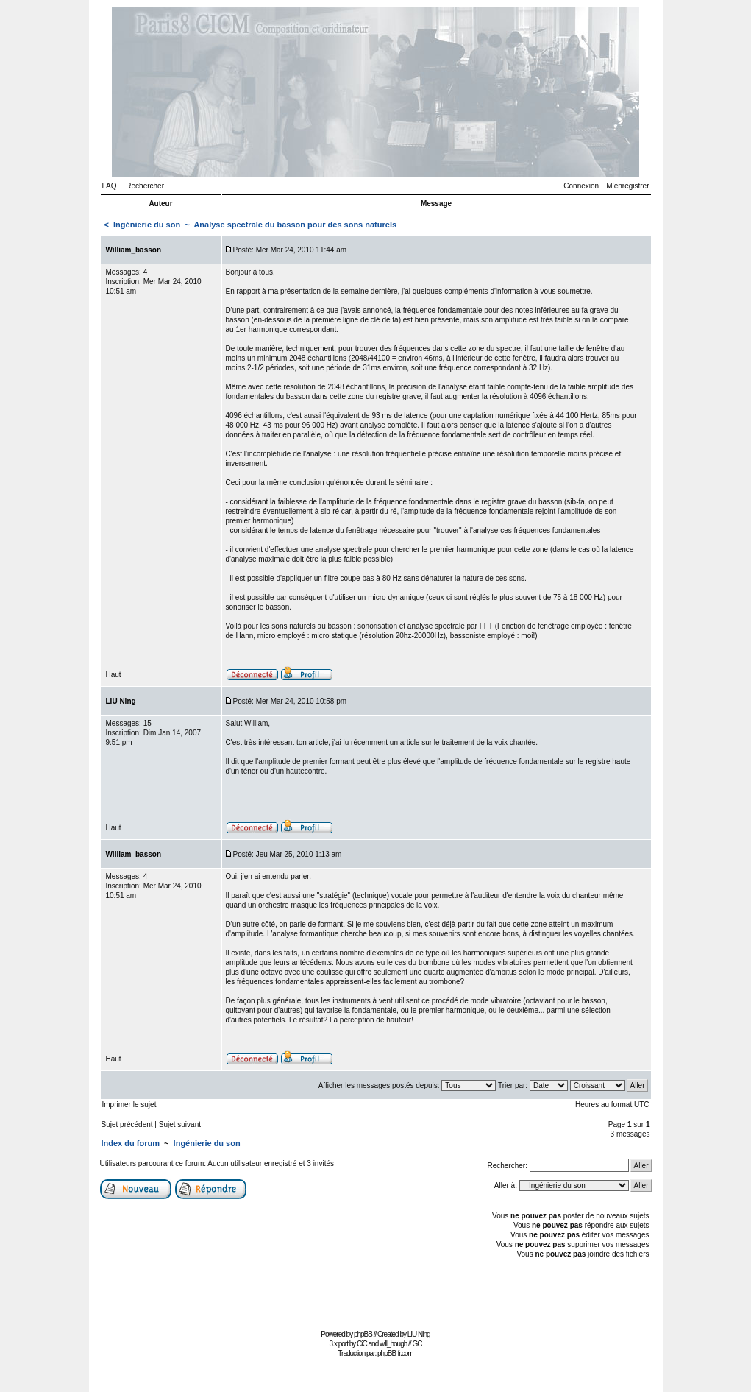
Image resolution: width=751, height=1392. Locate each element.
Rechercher (145, 186)
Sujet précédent (127, 1124)
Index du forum (131, 1143)
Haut (113, 675)
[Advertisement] (376, 1292)
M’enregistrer (627, 186)
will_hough (393, 1344)
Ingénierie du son (146, 224)
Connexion (581, 186)
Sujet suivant (180, 1124)
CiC (362, 1344)
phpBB (363, 1334)
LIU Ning (418, 1334)
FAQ (109, 186)
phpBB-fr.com (395, 1353)
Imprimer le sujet (129, 1104)
